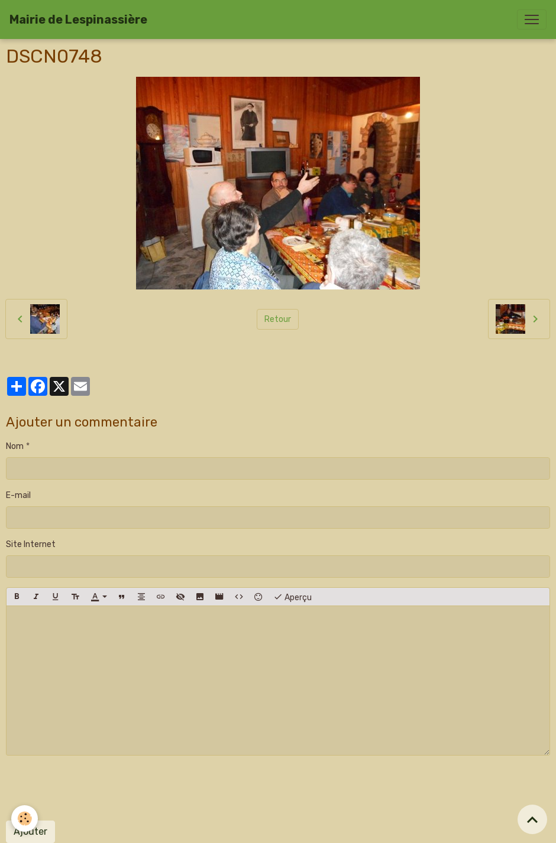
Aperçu (292, 597)
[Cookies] (25, 818)
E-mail (18, 495)
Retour (277, 319)
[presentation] (96, 788)
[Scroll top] (532, 819)
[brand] (78, 19)
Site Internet (31, 544)
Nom (15, 446)
